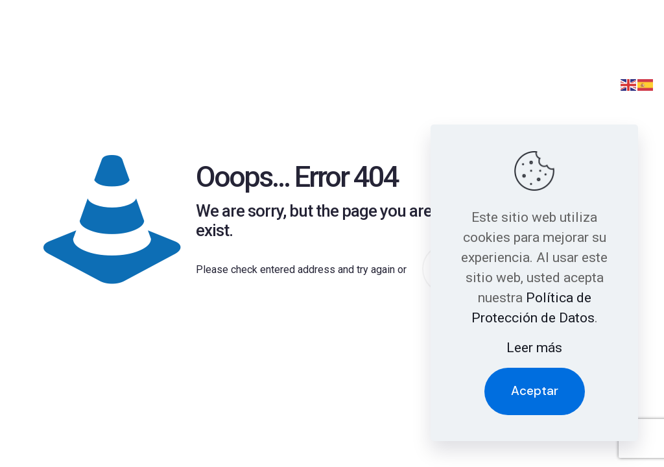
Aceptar (534, 391)
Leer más (534, 347)
